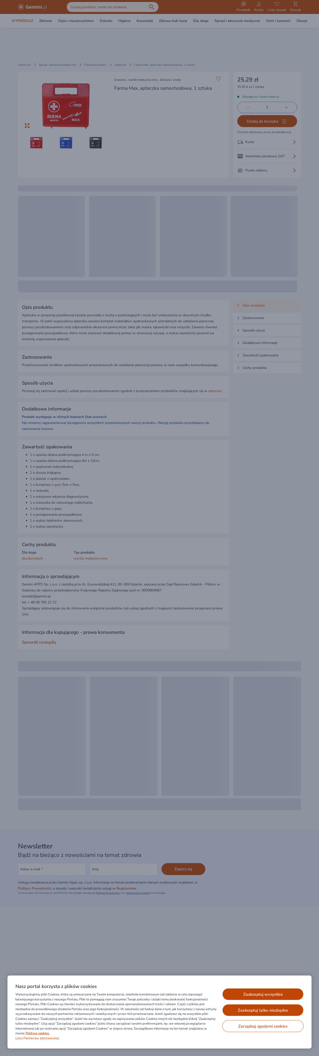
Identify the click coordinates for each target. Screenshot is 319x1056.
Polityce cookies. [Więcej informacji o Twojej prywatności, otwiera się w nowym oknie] (38, 1033)
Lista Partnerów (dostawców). (37, 1038)
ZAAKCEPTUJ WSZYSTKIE (263, 994)
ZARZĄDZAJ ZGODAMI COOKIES (263, 1026)
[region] (159, 1012)
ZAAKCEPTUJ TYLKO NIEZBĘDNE (263, 1010)
